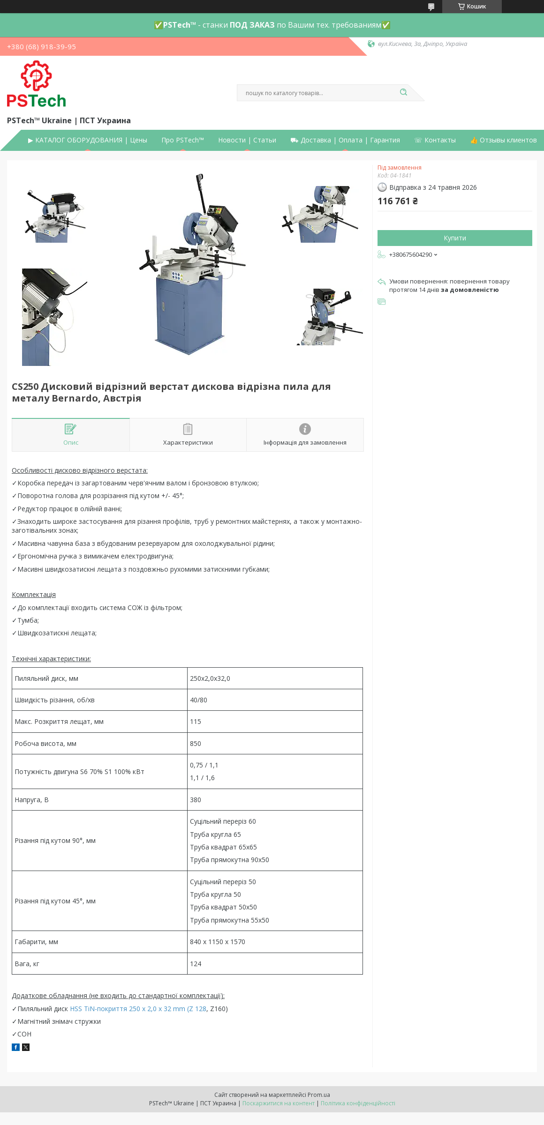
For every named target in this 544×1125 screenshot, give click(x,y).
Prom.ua (319, 1095)
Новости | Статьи (247, 140)
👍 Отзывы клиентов (503, 140)
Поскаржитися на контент (278, 1103)
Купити (455, 237)
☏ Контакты (435, 140)
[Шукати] (403, 92)
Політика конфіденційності (358, 1103)
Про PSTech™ (182, 140)
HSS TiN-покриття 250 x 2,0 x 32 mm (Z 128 (138, 1008)
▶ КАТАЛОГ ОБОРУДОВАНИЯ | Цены (87, 140)
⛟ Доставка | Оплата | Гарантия (345, 140)
